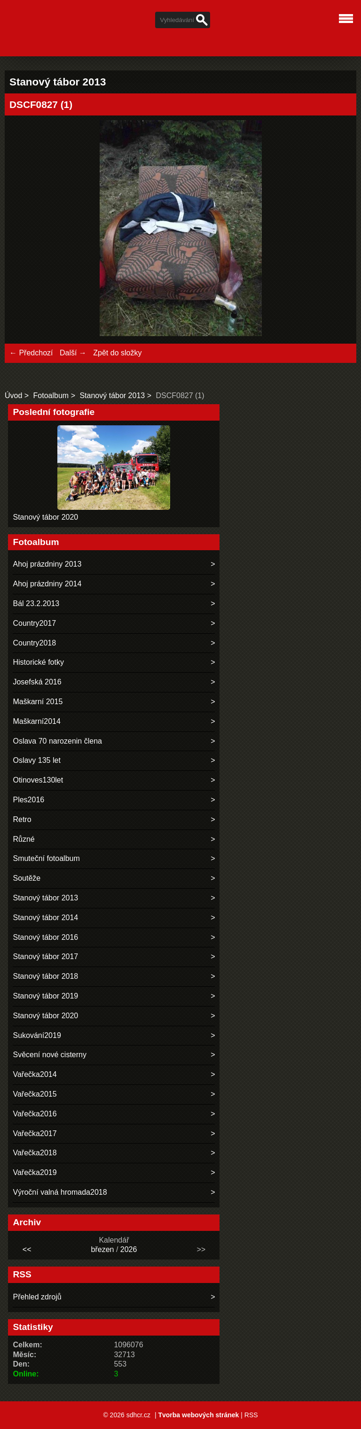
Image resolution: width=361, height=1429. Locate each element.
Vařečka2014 (34, 1074)
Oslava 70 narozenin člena (57, 741)
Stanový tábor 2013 (112, 396)
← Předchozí (31, 353)
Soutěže (26, 878)
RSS (251, 1415)
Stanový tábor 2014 (45, 918)
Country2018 (34, 643)
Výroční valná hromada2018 (60, 1192)
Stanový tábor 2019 (45, 996)
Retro (22, 819)
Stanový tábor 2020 (45, 517)
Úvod (13, 396)
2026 (128, 1249)
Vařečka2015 (34, 1094)
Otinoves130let (38, 780)
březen (102, 1249)
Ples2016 (28, 800)
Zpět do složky (117, 353)
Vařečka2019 (34, 1172)
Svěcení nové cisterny (49, 1055)
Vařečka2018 (34, 1153)
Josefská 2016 (37, 682)
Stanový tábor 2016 (45, 937)
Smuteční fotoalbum (46, 858)
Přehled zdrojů (37, 1297)
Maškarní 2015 (38, 702)
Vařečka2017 (34, 1133)
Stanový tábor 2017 (45, 956)
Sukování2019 (37, 1035)
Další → (73, 353)
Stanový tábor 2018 (45, 976)
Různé (23, 839)
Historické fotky (38, 662)
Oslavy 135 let (36, 760)
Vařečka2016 (34, 1114)
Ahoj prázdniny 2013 (47, 564)
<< (27, 1249)
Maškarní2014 (36, 721)
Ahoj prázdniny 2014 (47, 584)
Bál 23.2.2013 (36, 603)
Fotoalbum (51, 396)
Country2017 (34, 623)
